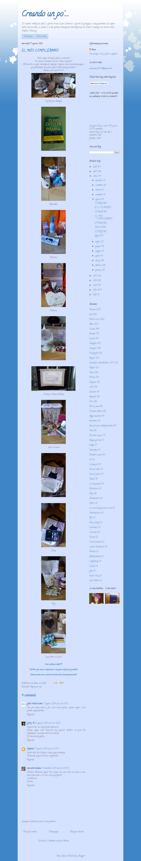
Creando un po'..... (45, 15)
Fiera (91, 430)
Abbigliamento (95, 556)
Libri (91, 387)
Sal (90, 314)
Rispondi (30, 714)
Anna (93, 49)
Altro (91, 324)
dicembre (99, 180)
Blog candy (94, 522)
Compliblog (93, 561)
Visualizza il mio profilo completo (103, 54)
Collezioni (93, 464)
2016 (95, 176)
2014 (95, 280)
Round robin (94, 469)
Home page (28, 36)
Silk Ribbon (94, 580)
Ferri (91, 401)
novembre (99, 185)
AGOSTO (99, 236)
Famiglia (92, 343)
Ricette (92, 334)
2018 (95, 167)
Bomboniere (94, 498)
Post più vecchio (77, 831)
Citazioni (92, 348)
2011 (95, 295)
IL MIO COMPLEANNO (103, 217)
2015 (95, 276)
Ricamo (92, 309)
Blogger (81, 856)
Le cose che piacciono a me (100, 508)
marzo (98, 260)
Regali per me (35, 687)
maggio (98, 251)
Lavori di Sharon (96, 547)
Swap (91, 445)
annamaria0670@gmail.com (100, 68)
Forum (92, 537)
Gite (91, 571)
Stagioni (92, 382)
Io (90, 459)
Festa (91, 372)
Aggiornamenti (95, 416)
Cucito (92, 338)
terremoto (93, 421)
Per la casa (94, 406)
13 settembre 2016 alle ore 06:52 (55, 768)
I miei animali (95, 542)
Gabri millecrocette (34, 703)
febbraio (98, 265)
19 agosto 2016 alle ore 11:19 (46, 749)
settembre (99, 194)
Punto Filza (94, 576)
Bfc (90, 518)
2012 (95, 290)
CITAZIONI (100, 203)
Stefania (30, 749)
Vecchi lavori (94, 474)
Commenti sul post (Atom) (58, 841)
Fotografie (93, 353)
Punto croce (94, 319)
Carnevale (93, 527)
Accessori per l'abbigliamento (101, 426)
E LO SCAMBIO (103, 207)
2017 (95, 171)
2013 (95, 285)
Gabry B (30, 723)
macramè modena (34, 768)
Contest (92, 566)
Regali (92, 367)
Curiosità (93, 532)
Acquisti (92, 396)
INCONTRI (100, 227)
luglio (98, 241)
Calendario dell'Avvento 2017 (101, 363)
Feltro (91, 503)
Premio (92, 377)
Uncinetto (93, 450)
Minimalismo (94, 513)
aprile (98, 256)
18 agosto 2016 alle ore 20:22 (48, 723)
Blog (91, 493)
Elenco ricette (41, 36)
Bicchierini (93, 488)
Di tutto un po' (95, 435)
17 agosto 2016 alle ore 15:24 (55, 703)
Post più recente (29, 831)
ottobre (98, 190)
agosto (98, 199)
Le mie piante (95, 484)
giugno (98, 246)
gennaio (98, 270)
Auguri (92, 358)
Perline (92, 551)
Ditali (92, 479)
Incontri (92, 392)
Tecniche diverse (95, 411)
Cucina (92, 329)
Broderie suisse (95, 455)
